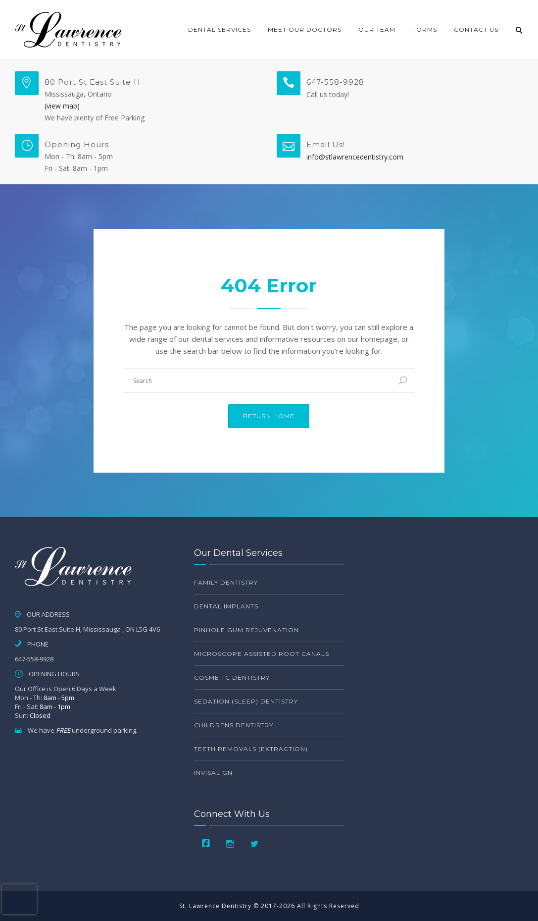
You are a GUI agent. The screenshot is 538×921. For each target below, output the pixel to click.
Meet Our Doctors (305, 29)
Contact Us (476, 29)
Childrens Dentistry (233, 725)
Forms (424, 29)
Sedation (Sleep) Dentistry (246, 701)
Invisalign (213, 772)
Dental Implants (226, 606)
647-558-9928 (335, 82)
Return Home (268, 416)
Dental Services (219, 29)
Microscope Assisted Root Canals (261, 653)
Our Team (376, 29)
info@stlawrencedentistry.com (354, 157)
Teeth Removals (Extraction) (251, 749)
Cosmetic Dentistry (232, 677)
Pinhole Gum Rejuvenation (246, 630)
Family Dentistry (226, 582)
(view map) (62, 105)
